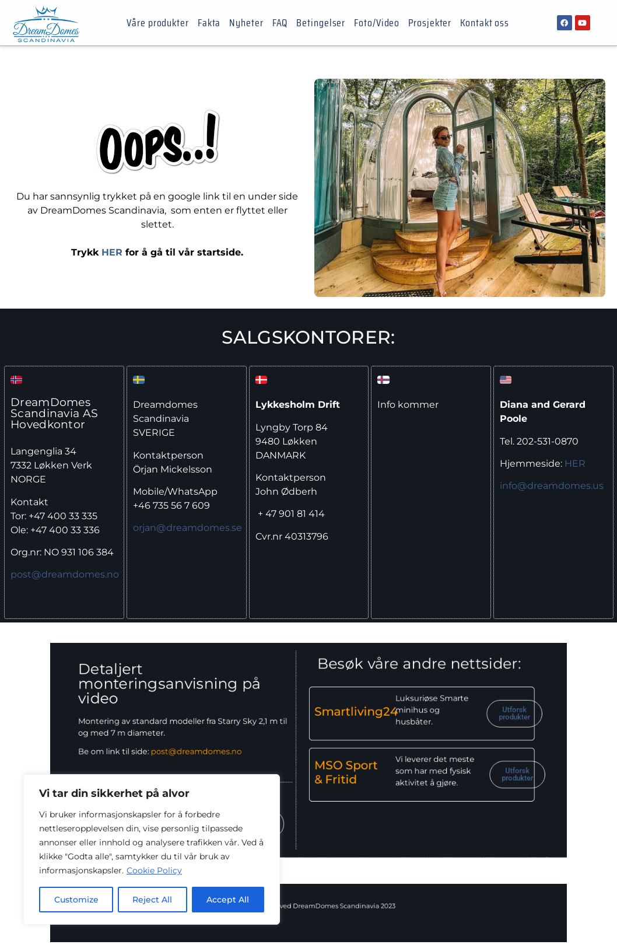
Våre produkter (158, 22)
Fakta (209, 22)
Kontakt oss (484, 22)
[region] (151, 849)
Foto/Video (376, 22)
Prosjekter (429, 22)
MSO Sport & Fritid (335, 766)
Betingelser (320, 22)
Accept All (228, 899)
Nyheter (246, 22)
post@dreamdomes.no (64, 574)
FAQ (280, 22)
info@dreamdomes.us (552, 485)
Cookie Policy (154, 870)
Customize (76, 899)
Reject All (153, 899)
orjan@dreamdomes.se (187, 527)
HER (111, 252)
